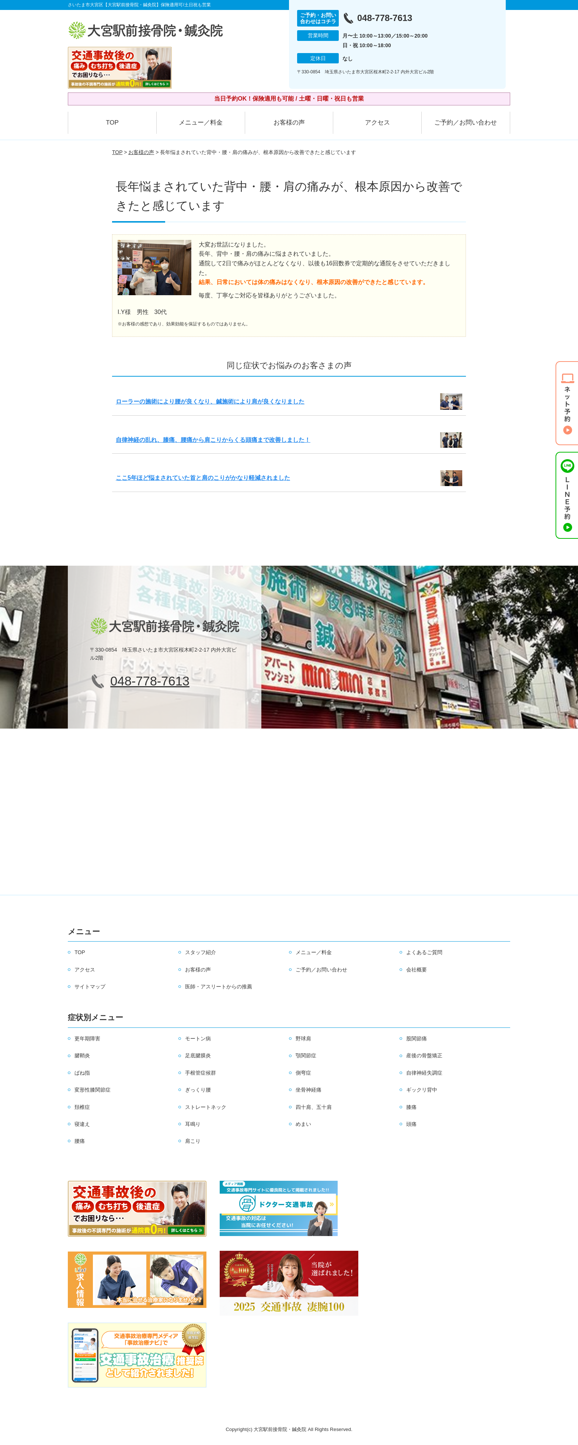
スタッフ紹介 (200, 952)
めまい (303, 1124)
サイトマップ (89, 986)
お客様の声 (289, 122)
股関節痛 (416, 1038)
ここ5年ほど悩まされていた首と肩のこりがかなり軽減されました (203, 478)
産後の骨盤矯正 (424, 1055)
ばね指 (82, 1073)
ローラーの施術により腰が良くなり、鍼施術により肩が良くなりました (210, 401)
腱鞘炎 (82, 1055)
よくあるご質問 (424, 952)
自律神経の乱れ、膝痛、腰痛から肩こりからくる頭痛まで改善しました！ (213, 440)
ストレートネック (205, 1107)
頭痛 (411, 1124)
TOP (112, 122)
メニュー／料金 (201, 122)
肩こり (193, 1141)
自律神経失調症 (424, 1073)
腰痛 (79, 1141)
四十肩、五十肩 (314, 1107)
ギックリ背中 (421, 1090)
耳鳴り (193, 1124)
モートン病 (198, 1038)
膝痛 (411, 1107)
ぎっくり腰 (198, 1090)
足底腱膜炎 (198, 1055)
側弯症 (303, 1073)
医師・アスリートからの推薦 (218, 986)
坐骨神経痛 (308, 1090)
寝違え (82, 1124)
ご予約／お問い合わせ (465, 122)
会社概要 (416, 970)
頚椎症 (82, 1107)
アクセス (377, 122)
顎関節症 (306, 1055)
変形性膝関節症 (92, 1090)
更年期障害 (87, 1038)
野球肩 (303, 1038)
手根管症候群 (200, 1073)
